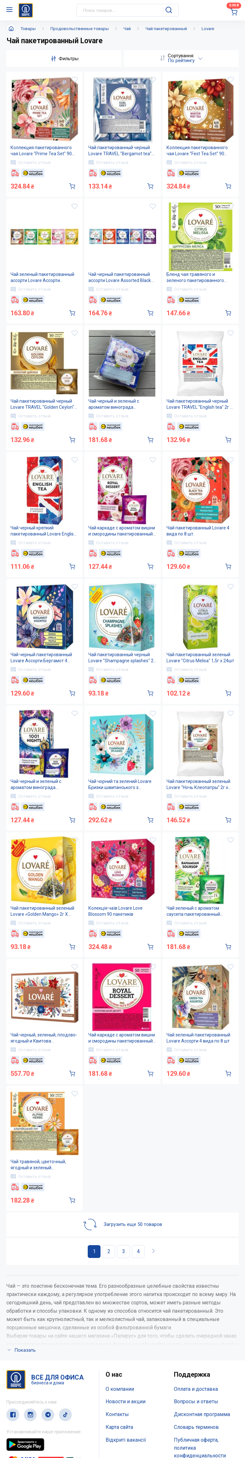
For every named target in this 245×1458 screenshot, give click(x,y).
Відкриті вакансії (126, 1355)
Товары (28, 28)
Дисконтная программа (202, 1329)
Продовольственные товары (79, 28)
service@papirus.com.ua (37, 1428)
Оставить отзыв (31, 162)
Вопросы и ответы (196, 1316)
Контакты (117, 1329)
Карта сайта (119, 1342)
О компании (120, 1304)
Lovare (208, 28)
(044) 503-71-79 (35, 1416)
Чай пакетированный (166, 28)
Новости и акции (125, 1316)
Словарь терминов (196, 1342)
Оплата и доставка (196, 1304)
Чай (127, 28)
